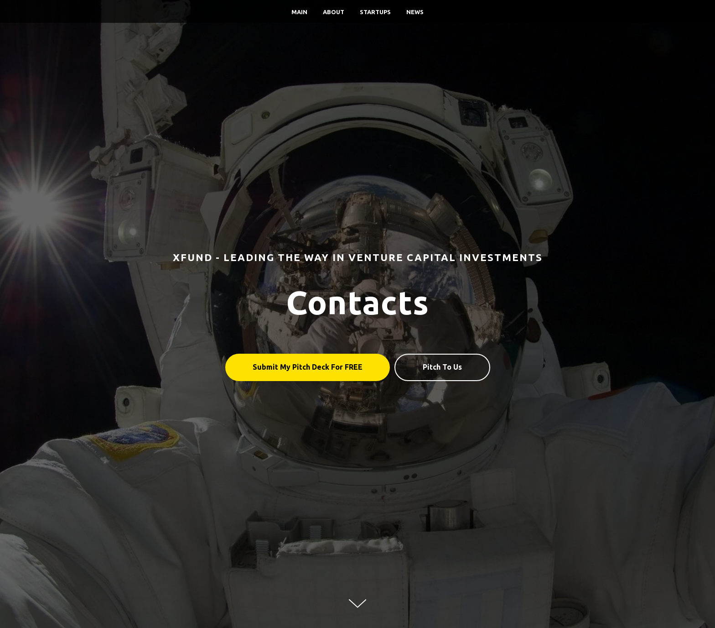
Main (299, 12)
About (333, 12)
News (415, 12)
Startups (375, 12)
